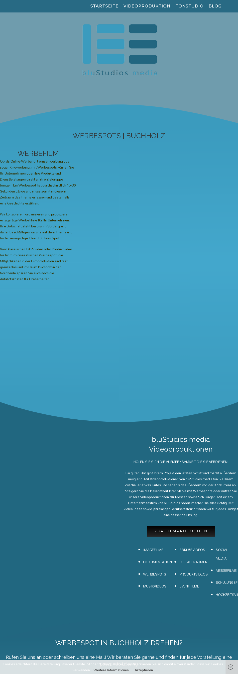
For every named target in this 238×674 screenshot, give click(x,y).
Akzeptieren (144, 670)
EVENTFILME (189, 471)
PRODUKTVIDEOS (194, 459)
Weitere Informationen (111, 670)
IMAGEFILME (153, 435)
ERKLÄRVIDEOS (192, 435)
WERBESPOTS (154, 459)
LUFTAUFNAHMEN (193, 447)
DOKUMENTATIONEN (159, 447)
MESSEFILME (226, 455)
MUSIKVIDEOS (154, 471)
